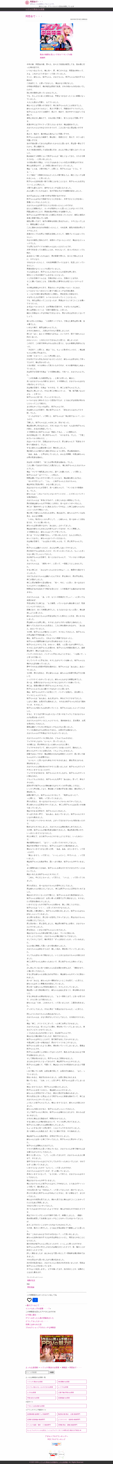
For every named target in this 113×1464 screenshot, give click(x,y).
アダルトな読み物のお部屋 (35, 1406)
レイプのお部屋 (63, 1387)
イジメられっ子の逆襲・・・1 (38, 1309)
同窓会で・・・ (75, 1367)
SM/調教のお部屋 (63, 1382)
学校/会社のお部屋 (33, 1398)
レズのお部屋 (31, 1392)
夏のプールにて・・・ (35, 1305)
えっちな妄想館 (32, 1367)
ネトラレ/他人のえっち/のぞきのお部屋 (40, 1387)
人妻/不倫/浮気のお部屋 (66, 1392)
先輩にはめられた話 (33, 1324)
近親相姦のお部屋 (64, 1398)
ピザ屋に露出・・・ (33, 1315)
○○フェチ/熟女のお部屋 (35, 9)
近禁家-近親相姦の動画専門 (36, 1419)
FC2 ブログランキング (56, 1439)
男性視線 (30, 1287)
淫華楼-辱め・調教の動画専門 (67, 1425)
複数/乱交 (31, 1280)
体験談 (64, 1367)
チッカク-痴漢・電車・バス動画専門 (39, 1425)
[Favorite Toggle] (29, 1300)
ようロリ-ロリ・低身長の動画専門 (69, 1419)
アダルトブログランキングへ (56, 1436)
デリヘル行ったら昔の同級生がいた (40, 1318)
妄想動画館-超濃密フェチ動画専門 (38, 1414)
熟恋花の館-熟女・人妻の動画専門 (69, 1414)
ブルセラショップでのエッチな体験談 (41, 1327)
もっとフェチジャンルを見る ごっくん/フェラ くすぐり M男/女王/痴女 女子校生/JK (54, 1430)
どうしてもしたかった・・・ (37, 1321)
